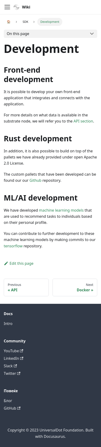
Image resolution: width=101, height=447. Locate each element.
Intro (8, 323)
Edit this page (19, 263)
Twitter (12, 373)
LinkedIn (13, 358)
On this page (18, 33)
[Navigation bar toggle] (7, 7)
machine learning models (61, 210)
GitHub (12, 408)
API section (83, 121)
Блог (8, 400)
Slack (10, 365)
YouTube (13, 350)
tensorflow (13, 246)
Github (35, 180)
